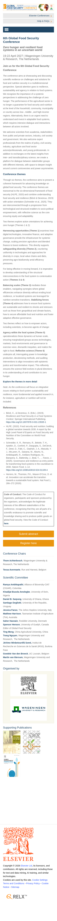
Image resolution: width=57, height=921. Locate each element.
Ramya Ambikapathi (13, 584)
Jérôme (7, 643)
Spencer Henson (11, 624)
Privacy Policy (33, 883)
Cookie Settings (40, 880)
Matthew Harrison (12, 613)
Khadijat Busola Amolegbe (16, 592)
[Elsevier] (28, 844)
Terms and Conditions (13, 883)
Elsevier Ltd (26, 865)
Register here (28, 543)
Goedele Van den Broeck (15, 653)
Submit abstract (28, 533)
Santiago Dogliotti (12, 603)
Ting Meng (8, 632)
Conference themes (14, 174)
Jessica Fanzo (10, 610)
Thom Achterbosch (12, 560)
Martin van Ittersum (13, 657)
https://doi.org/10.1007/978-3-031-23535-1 (26, 422)
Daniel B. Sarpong (12, 599)
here (6, 523)
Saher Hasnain (10, 621)
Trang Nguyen (10, 635)
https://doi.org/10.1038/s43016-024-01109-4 (27, 470)
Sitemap (15, 887)
